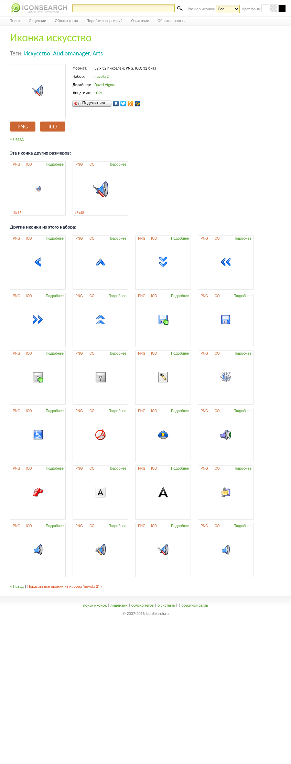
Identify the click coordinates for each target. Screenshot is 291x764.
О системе (140, 20)
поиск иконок (95, 605)
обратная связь (194, 605)
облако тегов (142, 605)
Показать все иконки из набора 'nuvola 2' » (65, 586)
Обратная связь (171, 20)
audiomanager (71, 53)
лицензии (118, 605)
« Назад (17, 139)
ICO (52, 126)
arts (98, 53)
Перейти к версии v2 (105, 20)
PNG (23, 126)
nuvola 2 (101, 76)
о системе (166, 605)
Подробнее (55, 164)
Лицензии (37, 20)
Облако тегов (66, 20)
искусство (37, 53)
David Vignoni (105, 84)
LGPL (98, 93)
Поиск (15, 20)
